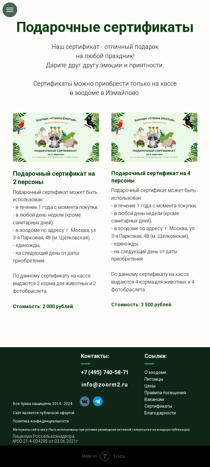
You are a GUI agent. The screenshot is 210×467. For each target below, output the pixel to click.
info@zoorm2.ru (104, 384)
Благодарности (160, 412)
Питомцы (154, 379)
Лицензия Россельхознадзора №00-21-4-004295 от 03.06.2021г (45, 439)
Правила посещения (165, 392)
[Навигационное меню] (9, 10)
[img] (36, 374)
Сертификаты (158, 406)
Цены (150, 385)
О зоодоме (155, 372)
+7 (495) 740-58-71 (105, 372)
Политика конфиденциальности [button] (41, 421)
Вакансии (154, 399)
